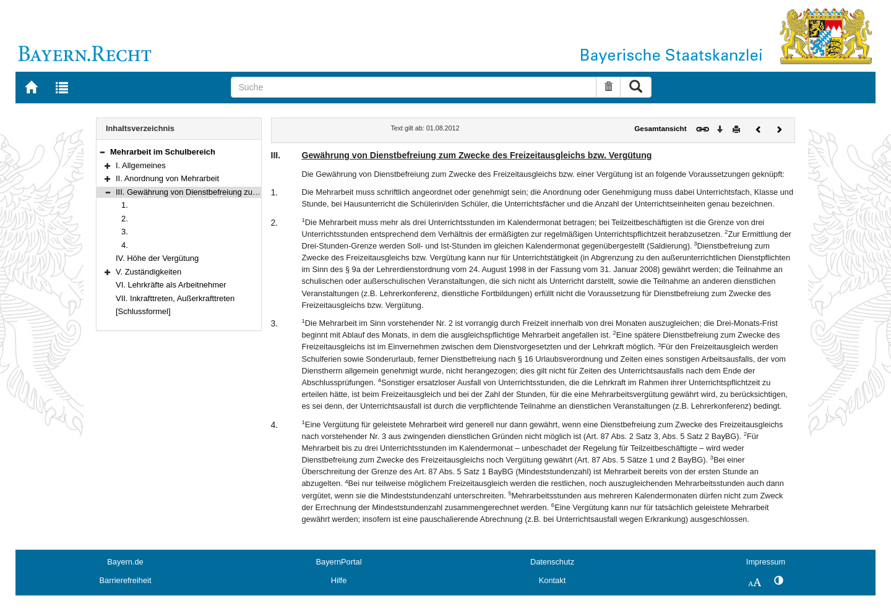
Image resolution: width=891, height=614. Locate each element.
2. (124, 218)
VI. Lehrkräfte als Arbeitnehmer (171, 284)
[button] (102, 151)
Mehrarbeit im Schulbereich (162, 151)
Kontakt (552, 580)
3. (124, 231)
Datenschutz (552, 561)
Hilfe (339, 580)
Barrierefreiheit (126, 580)
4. (124, 245)
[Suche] (413, 87)
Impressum (765, 561)
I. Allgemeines (141, 165)
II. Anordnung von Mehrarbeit (167, 178)
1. (124, 205)
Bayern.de (125, 561)
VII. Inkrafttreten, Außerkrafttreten (175, 298)
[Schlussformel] (143, 311)
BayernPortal (339, 561)
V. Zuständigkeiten (148, 271)
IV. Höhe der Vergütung (157, 258)
